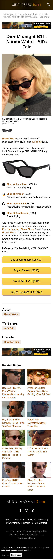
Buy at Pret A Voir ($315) (26, 281)
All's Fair (37, 142)
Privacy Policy (13, 523)
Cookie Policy (30, 523)
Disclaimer (19, 519)
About (8, 519)
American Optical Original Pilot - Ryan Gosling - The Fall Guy (38, 391)
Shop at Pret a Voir (17, 203)
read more (44, 17)
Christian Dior (11, 342)
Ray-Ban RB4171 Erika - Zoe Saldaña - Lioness (12, 483)
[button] (26, 115)
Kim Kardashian (10, 229)
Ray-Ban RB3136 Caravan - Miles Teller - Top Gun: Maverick (13, 423)
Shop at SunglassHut (18, 213)
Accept (5, 555)
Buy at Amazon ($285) (26, 270)
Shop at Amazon (15, 194)
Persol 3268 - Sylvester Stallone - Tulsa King (37, 423)
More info (28, 550)
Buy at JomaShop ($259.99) (26, 259)
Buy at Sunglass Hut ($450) (26, 292)
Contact (43, 523)
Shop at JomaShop (17, 184)
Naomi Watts (9, 138)
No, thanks (16, 555)
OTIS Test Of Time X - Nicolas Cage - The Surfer (38, 451)
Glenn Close (27, 229)
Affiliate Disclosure (36, 519)
